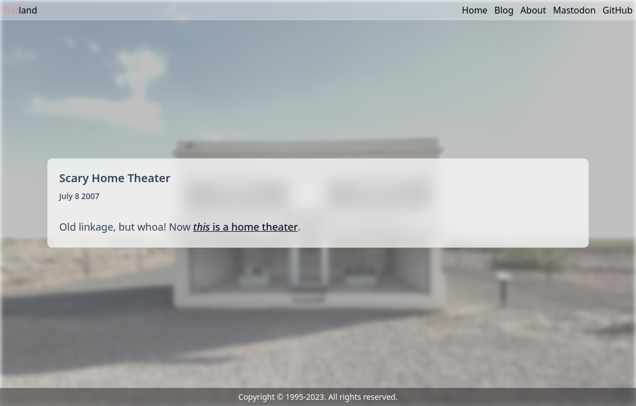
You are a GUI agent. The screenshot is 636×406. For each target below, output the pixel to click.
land (20, 10)
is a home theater (245, 226)
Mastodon (574, 10)
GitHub (618, 10)
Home (475, 10)
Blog (504, 10)
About (533, 10)
